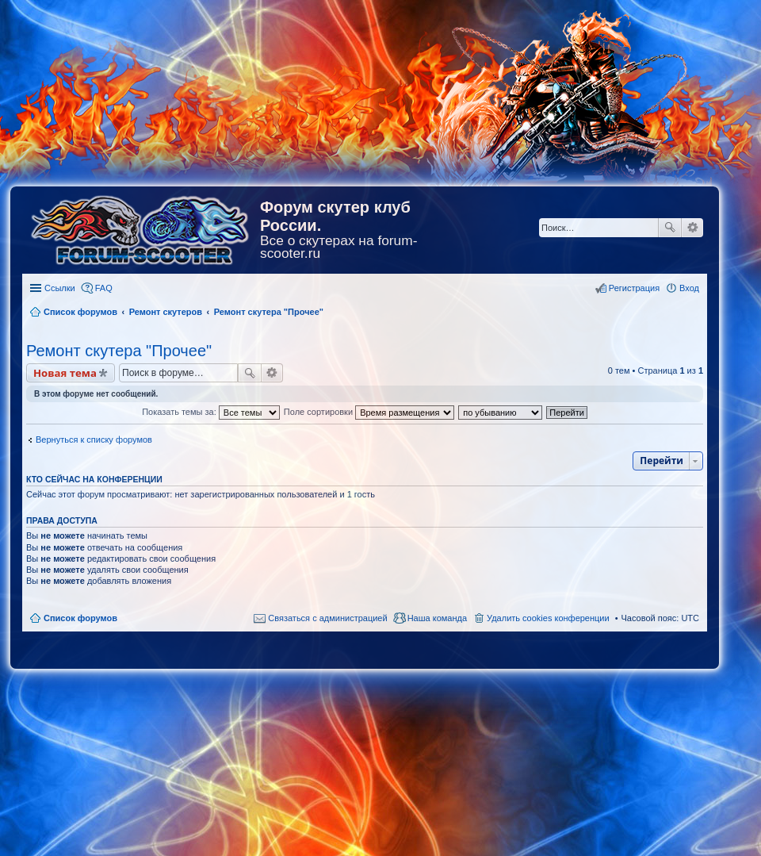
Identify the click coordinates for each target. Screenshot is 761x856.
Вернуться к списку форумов (94, 439)
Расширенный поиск (692, 227)
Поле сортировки (369, 411)
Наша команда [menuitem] (437, 618)
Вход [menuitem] (689, 288)
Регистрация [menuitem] (634, 288)
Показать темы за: (211, 411)
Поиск (670, 227)
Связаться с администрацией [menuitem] (327, 618)
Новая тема (65, 373)
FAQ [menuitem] (104, 288)
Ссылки (59, 288)
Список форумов (80, 618)
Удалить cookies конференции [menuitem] (548, 618)
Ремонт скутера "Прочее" (119, 350)
